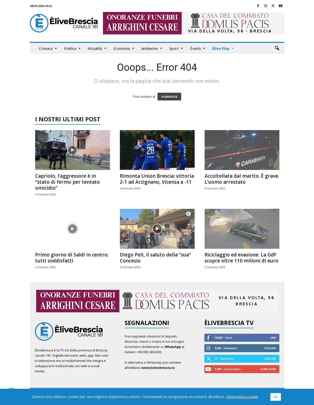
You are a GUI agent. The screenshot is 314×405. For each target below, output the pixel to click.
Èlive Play (223, 48)
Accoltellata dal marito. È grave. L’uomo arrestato (242, 179)
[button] (276, 48)
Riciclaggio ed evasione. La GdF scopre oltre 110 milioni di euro (241, 257)
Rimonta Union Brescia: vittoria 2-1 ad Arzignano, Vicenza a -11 (157, 179)
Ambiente (151, 48)
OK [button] (275, 397)
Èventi (197, 48)
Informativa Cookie (242, 396)
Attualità (97, 48)
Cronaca (48, 48)
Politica (72, 48)
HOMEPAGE (169, 96)
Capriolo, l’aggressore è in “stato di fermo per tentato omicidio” (67, 182)
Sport (176, 48)
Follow (270, 348)
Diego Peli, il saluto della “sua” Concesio (155, 257)
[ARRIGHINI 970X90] (157, 301)
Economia (123, 48)
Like (273, 337)
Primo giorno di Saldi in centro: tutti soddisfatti (71, 257)
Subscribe (268, 369)
